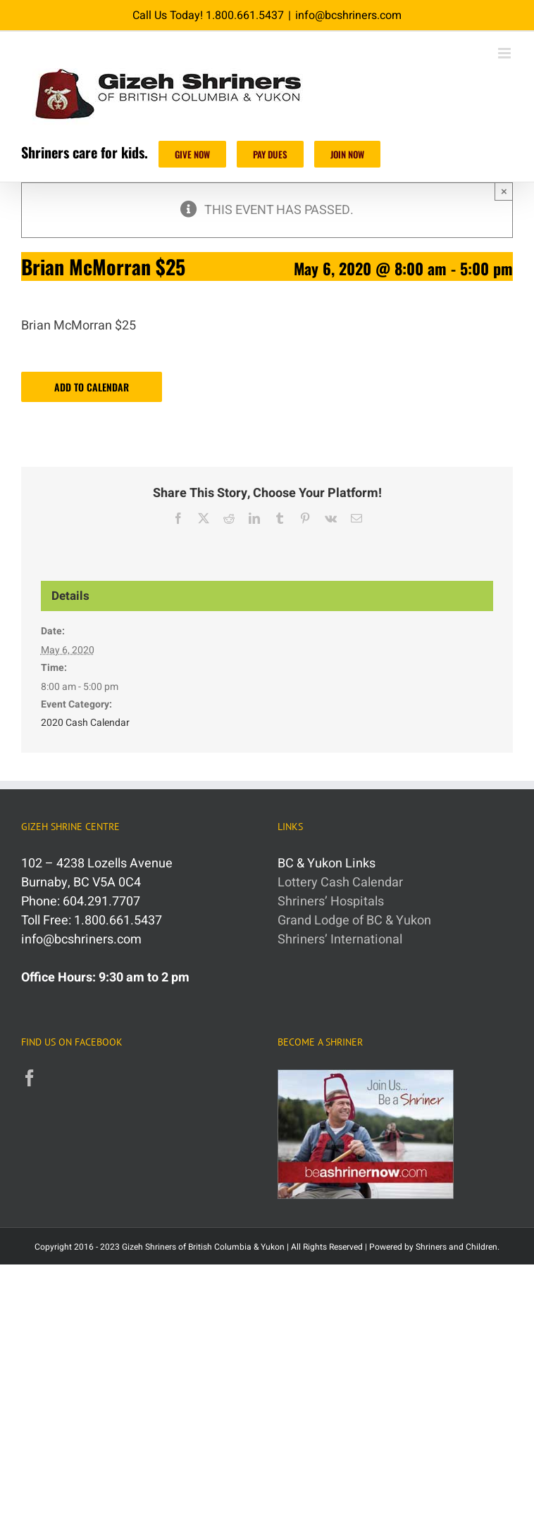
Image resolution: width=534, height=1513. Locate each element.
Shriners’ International (340, 939)
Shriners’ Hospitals (331, 901)
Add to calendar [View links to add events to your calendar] (91, 387)
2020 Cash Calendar (85, 722)
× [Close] (504, 191)
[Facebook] (29, 1077)
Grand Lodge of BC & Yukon (354, 920)
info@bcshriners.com (348, 15)
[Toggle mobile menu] (505, 53)
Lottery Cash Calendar (340, 882)
